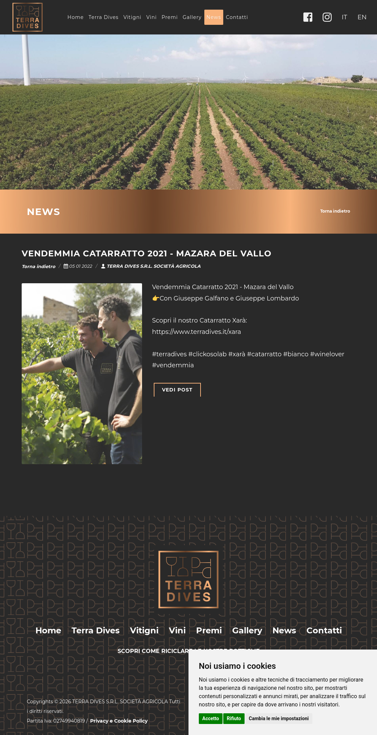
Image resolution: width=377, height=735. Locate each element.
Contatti (237, 17)
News (213, 17)
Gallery (192, 17)
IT (344, 17)
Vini (151, 17)
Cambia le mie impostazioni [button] (279, 718)
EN (362, 17)
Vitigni (132, 17)
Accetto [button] (210, 718)
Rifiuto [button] (234, 718)
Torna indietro (335, 211)
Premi (170, 17)
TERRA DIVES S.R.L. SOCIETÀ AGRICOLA (151, 266)
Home (75, 17)
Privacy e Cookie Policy (119, 721)
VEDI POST (177, 390)
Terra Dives (103, 17)
